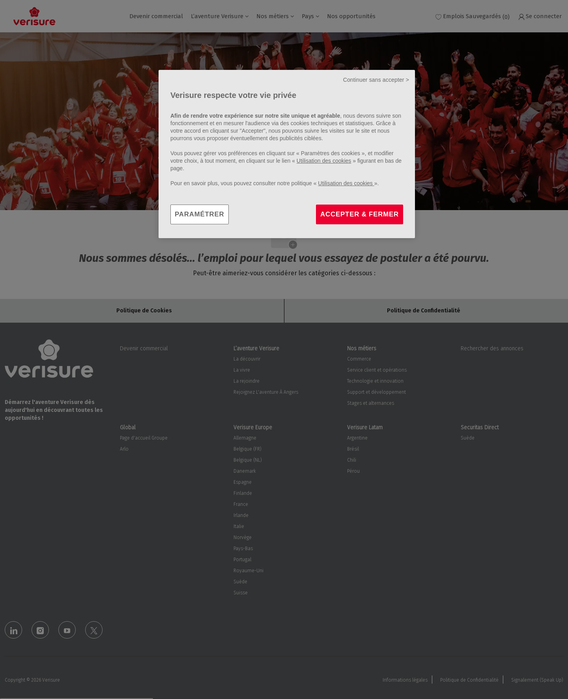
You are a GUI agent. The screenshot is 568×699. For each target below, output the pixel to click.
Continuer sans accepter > (376, 80)
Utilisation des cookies (324, 161)
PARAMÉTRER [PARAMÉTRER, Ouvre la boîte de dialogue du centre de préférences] (199, 214)
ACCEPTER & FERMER (359, 214)
